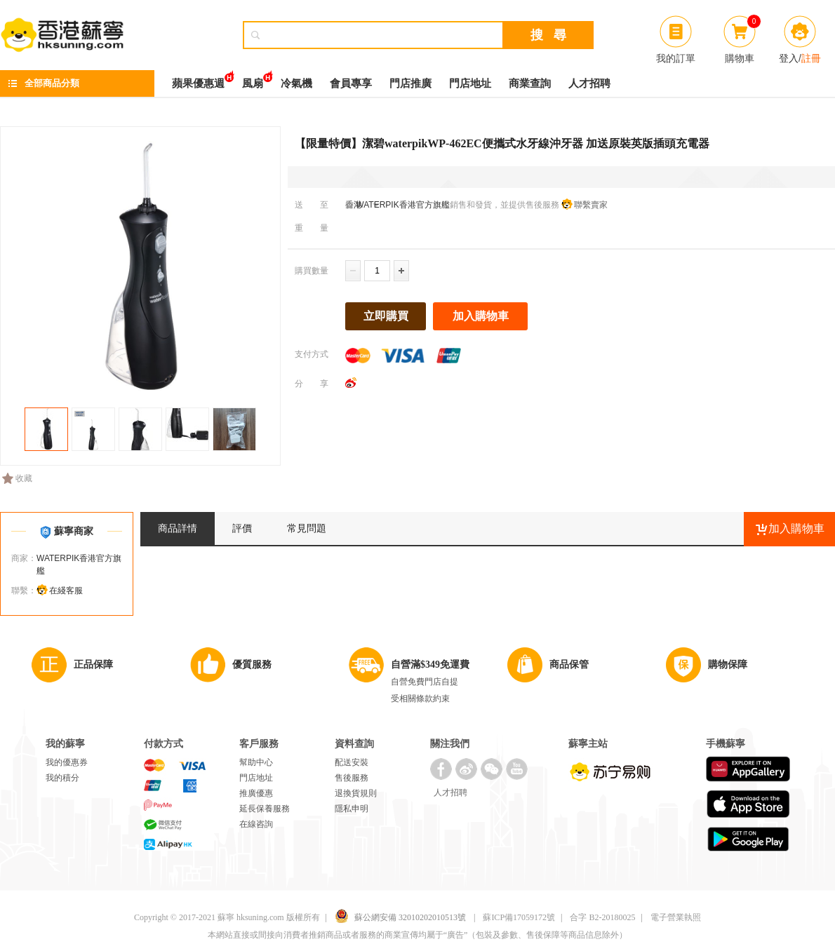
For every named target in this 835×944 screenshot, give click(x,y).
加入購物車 (481, 316)
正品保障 (93, 664)
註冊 (811, 58)
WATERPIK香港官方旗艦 (402, 205)
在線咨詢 (256, 824)
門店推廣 (410, 83)
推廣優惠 (256, 793)
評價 (242, 528)
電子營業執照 (675, 917)
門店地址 (470, 83)
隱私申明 (351, 809)
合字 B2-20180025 (602, 917)
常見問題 (306, 528)
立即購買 (385, 316)
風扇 (252, 79)
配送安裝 (351, 762)
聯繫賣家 (591, 205)
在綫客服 (66, 590)
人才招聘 (589, 83)
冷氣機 (296, 83)
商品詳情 (177, 528)
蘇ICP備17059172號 (519, 917)
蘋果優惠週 (198, 79)
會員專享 (351, 83)
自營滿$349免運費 (430, 664)
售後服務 (351, 778)
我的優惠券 (67, 762)
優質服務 (252, 664)
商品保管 (569, 664)
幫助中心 (256, 762)
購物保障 (727, 664)
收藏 (17, 478)
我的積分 (62, 778)
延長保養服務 (264, 809)
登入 (789, 58)
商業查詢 (530, 83)
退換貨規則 (356, 793)
